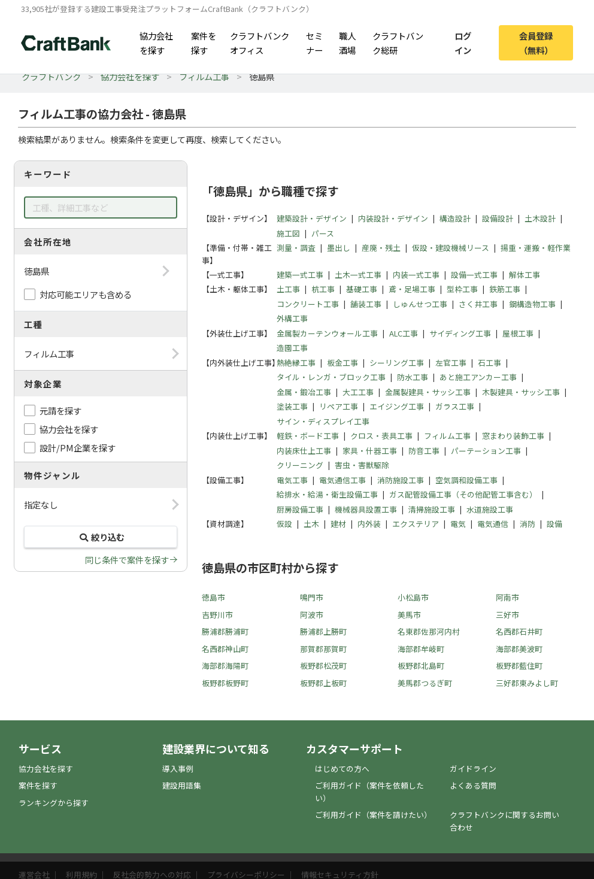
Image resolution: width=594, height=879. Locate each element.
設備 (554, 523)
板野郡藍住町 (519, 665)
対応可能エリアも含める (86, 294)
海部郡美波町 (519, 648)
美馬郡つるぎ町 (425, 683)
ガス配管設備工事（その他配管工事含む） (463, 494)
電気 (458, 523)
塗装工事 (292, 406)
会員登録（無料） (536, 42)
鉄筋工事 (504, 289)
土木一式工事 (358, 274)
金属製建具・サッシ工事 (428, 392)
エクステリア (415, 523)
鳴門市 (311, 597)
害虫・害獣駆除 (362, 465)
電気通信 (492, 523)
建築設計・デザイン (312, 218)
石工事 (489, 362)
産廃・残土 (381, 247)
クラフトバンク (51, 76)
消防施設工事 (400, 480)
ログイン (462, 42)
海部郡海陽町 (225, 665)
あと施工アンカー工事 (478, 377)
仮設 (284, 523)
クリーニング (300, 465)
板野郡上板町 (323, 683)
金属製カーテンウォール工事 (327, 333)
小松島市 (413, 597)
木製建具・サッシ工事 (521, 392)
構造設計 (455, 218)
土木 (311, 523)
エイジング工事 (396, 406)
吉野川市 (217, 614)
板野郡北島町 (421, 665)
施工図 (288, 233)
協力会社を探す (156, 42)
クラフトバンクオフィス (259, 42)
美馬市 (409, 614)
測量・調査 (296, 247)
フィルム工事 (204, 76)
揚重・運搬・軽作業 (536, 247)
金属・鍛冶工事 (304, 392)
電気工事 (292, 480)
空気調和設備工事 (466, 480)
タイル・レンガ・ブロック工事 (331, 377)
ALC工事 (403, 333)
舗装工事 (365, 304)
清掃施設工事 (431, 509)
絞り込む (101, 537)
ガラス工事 (454, 406)
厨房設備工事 (300, 509)
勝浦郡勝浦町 (225, 631)
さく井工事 (478, 304)
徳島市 (213, 597)
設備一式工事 (474, 274)
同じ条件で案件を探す (127, 559)
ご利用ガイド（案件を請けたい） (373, 814)
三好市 (507, 614)
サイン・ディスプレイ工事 (323, 421)
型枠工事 (462, 289)
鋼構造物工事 (532, 304)
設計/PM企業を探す (78, 447)
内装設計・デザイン (393, 218)
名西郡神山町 (225, 648)
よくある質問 (473, 785)
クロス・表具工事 (381, 435)
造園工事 (292, 347)
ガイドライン (473, 768)
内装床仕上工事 (304, 450)
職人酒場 (347, 42)
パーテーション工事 (486, 450)
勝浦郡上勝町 (323, 631)
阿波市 (311, 614)
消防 (527, 523)
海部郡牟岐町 (421, 648)
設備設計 (497, 218)
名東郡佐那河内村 (429, 631)
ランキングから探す (54, 802)
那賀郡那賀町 (323, 648)
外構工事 (292, 318)
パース (322, 233)
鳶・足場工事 (412, 289)
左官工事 (450, 362)
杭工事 (323, 289)
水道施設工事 (489, 509)
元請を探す (60, 410)
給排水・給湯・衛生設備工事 (327, 494)
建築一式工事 (300, 274)
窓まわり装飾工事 (513, 435)
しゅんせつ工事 (420, 304)
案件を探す (203, 42)
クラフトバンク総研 (397, 42)
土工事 (288, 289)
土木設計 (540, 218)
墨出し (338, 247)
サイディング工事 (460, 333)
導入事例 (177, 768)
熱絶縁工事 (296, 362)
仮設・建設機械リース (450, 247)
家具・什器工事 (370, 450)
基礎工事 (361, 289)
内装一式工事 (416, 274)
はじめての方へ (342, 768)
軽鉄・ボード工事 (308, 435)
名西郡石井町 (519, 631)
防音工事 (424, 450)
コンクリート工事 (308, 304)
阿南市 (507, 597)
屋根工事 (518, 333)
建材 (338, 523)
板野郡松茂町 (323, 665)
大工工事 (358, 392)
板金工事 (342, 362)
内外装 (369, 523)
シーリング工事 (396, 362)
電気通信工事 (342, 480)
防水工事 (412, 377)
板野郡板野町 (225, 683)
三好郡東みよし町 (527, 683)
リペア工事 (338, 406)
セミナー (314, 42)
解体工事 (524, 274)
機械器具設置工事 (366, 509)
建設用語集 (181, 785)
